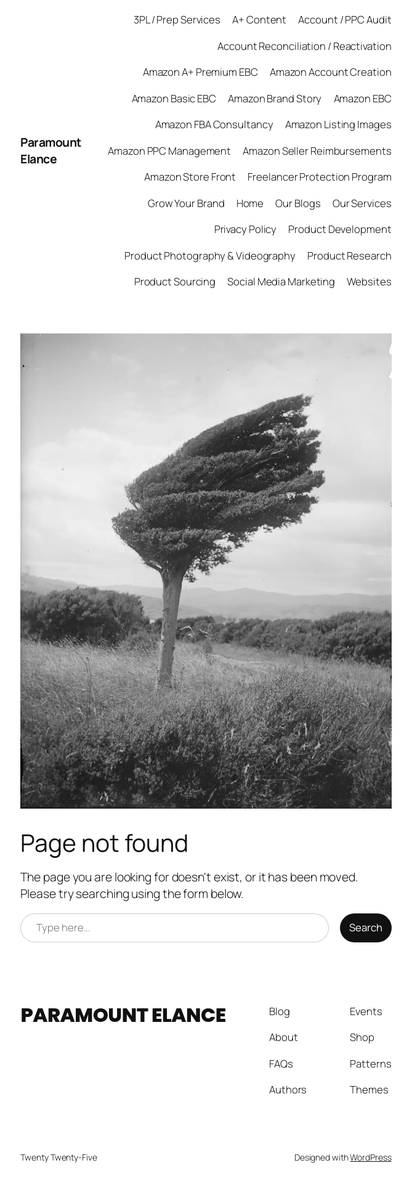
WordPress (370, 1157)
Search (365, 927)
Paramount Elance (50, 150)
